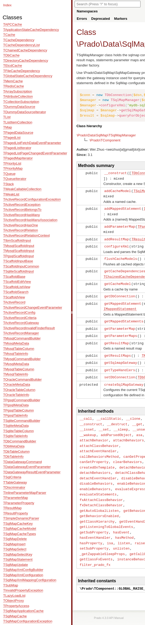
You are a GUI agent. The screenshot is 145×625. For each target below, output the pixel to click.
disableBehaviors (96, 473)
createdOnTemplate (97, 458)
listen (124, 530)
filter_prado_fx (95, 550)
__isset (87, 421)
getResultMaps (117, 349)
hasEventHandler (95, 524)
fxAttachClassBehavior (101, 488)
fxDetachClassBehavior (101, 494)
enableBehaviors (95, 478)
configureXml (116, 243)
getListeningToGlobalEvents (106, 514)
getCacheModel (117, 280)
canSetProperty (94, 452)
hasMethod (124, 524)
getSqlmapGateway (120, 356)
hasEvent (121, 519)
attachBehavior (94, 432)
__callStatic (108, 411)
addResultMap (116, 237)
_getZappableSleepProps (102, 540)
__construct (115, 172)
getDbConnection (119, 292)
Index (7, 5)
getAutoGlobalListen (99, 499)
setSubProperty (94, 535)
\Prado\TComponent (105, 140)
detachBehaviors (95, 463)
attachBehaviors (128, 432)
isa (110, 530)
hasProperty (91, 530)
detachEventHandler (98, 468)
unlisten (121, 535)
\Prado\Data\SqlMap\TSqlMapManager (106, 135)
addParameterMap (119, 224)
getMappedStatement (122, 299)
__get (137, 416)
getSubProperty (94, 519)
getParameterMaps (120, 330)
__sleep (121, 421)
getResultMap (116, 337)
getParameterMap (119, 323)
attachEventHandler (98, 442)
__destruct (117, 416)
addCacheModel (117, 190)
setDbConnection (119, 370)
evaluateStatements (98, 483)
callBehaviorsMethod (99, 447)
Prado (89, 44)
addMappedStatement (122, 207)
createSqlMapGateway (123, 377)
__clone (133, 411)
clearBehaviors (127, 452)
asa (139, 427)
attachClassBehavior (99, 437)
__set (104, 421)
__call (86, 411)
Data (111, 44)
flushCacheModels (120, 256)
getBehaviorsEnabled (99, 504)
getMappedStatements (123, 316)
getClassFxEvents (96, 545)
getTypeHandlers (119, 363)
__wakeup (88, 427)
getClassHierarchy (97, 509)
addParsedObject (116, 427)
